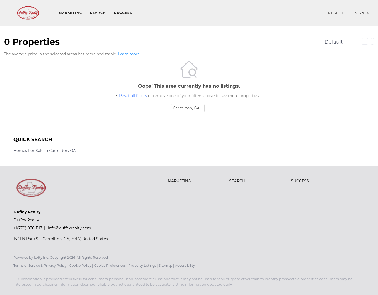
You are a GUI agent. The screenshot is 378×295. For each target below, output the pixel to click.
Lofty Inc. (41, 257)
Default (334, 42)
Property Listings (142, 266)
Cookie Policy (80, 266)
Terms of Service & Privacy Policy (40, 266)
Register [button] (337, 13)
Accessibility (185, 266)
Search (98, 13)
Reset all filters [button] (133, 95)
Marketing (70, 13)
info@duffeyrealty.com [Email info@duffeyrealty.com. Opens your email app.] (69, 228)
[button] (28, 13)
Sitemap (165, 266)
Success (123, 13)
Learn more (129, 54)
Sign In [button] (362, 13)
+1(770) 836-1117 (27, 228)
